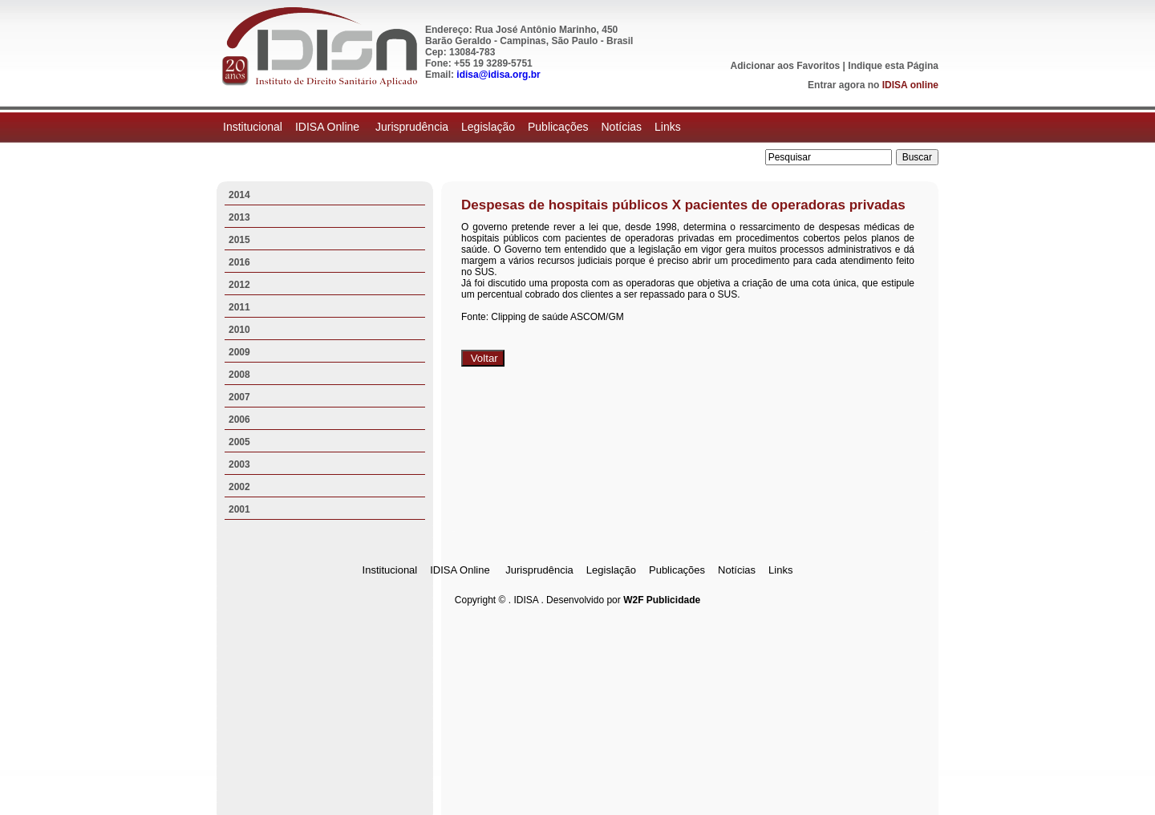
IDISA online (910, 85)
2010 (239, 329)
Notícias (621, 126)
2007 (239, 397)
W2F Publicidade (661, 600)
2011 (239, 307)
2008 (239, 374)
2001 (239, 509)
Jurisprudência (411, 126)
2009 (239, 352)
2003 (239, 464)
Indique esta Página (893, 65)
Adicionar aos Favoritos (786, 65)
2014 (239, 195)
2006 (239, 419)
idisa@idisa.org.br (498, 74)
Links (667, 126)
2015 (239, 239)
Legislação (488, 126)
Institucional (252, 126)
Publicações (558, 126)
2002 (239, 487)
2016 (239, 262)
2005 (239, 442)
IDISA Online (329, 126)
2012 (239, 284)
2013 (239, 217)
